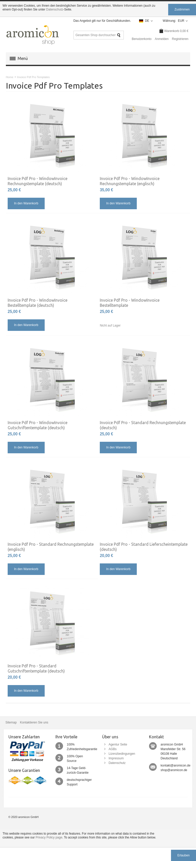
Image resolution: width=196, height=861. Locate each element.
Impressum (114, 758)
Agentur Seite (116, 744)
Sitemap (11, 722)
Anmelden (162, 39)
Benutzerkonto (141, 39)
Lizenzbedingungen (120, 753)
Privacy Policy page (48, 837)
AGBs (111, 749)
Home (9, 77)
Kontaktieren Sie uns (34, 722)
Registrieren (180, 39)
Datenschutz (54, 9)
